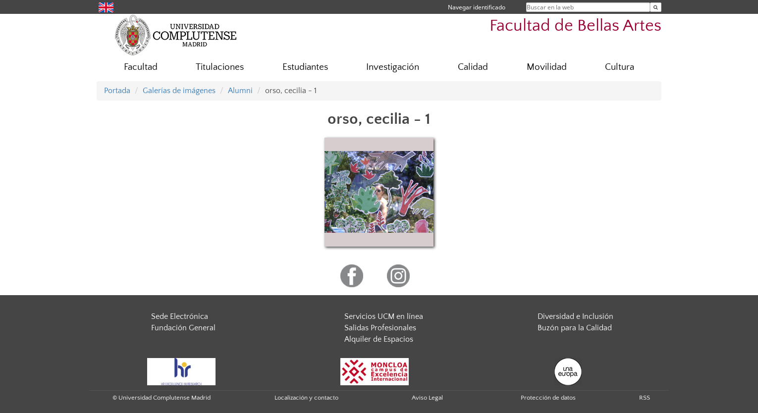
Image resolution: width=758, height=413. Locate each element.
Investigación (392, 67)
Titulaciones (220, 67)
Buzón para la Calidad (575, 327)
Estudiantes (305, 67)
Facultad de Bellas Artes (575, 26)
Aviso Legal (427, 397)
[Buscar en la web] (655, 7)
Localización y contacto (306, 397)
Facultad (141, 67)
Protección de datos (548, 397)
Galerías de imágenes (179, 90)
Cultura (619, 67)
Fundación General (183, 327)
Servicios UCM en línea (383, 316)
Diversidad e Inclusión (575, 316)
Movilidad (547, 67)
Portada (117, 90)
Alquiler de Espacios (378, 339)
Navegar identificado (476, 7)
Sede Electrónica (179, 316)
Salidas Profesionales (380, 327)
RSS (644, 397)
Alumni (240, 90)
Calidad (473, 67)
